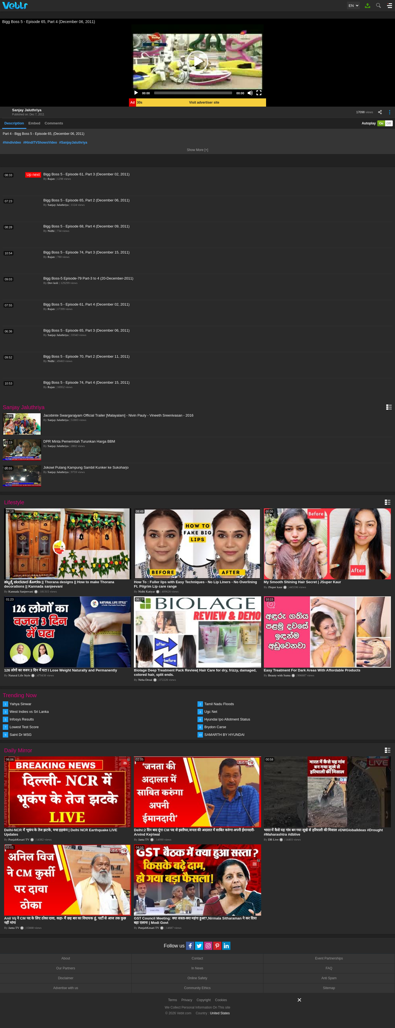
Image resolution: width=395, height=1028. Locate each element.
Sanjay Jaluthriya (26, 110)
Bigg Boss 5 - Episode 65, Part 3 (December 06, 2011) (86, 330)
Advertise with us (65, 988)
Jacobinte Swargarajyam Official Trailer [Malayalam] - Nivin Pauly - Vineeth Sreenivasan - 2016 (118, 415)
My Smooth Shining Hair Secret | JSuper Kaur (302, 582)
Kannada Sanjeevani (21, 591)
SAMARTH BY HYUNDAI (224, 735)
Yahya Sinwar (20, 704)
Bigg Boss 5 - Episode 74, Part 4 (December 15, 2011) (86, 382)
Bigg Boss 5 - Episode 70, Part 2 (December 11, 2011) (86, 356)
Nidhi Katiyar (146, 591)
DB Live (273, 839)
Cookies (221, 1000)
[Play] (136, 93)
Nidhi (51, 230)
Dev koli (53, 282)
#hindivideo (12, 142)
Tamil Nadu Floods (219, 704)
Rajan (51, 178)
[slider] (193, 93)
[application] (197, 61)
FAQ (329, 968)
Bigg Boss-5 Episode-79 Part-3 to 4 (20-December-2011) (88, 278)
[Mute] (250, 93)
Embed (34, 123)
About (65, 958)
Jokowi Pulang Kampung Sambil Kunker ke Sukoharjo (86, 467)
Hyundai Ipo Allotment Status (227, 719)
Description (14, 123)
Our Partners (65, 968)
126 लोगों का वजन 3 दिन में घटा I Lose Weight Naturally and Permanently (60, 670)
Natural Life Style (19, 675)
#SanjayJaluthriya (73, 142)
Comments (54, 123)
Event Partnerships (329, 958)
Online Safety (197, 978)
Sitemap (329, 988)
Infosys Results (22, 719)
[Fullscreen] (259, 93)
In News (197, 968)
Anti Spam (329, 978)
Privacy (186, 1000)
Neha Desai (145, 679)
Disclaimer (65, 978)
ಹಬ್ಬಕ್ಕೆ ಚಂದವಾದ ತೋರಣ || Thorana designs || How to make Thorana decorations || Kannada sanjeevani (59, 584)
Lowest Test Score (24, 727)
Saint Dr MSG (21, 735)
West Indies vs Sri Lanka (29, 712)
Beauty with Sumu (279, 675)
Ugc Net (210, 712)
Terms (172, 1000)
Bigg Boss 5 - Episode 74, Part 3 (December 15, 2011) (86, 252)
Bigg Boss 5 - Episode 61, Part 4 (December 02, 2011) (86, 304)
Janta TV (143, 839)
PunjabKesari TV (19, 839)
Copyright (204, 1000)
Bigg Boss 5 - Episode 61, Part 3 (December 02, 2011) (86, 174)
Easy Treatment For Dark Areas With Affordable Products (312, 670)
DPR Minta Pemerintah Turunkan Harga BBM (79, 441)
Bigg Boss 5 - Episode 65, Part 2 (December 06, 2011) (86, 200)
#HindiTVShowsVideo (40, 142)
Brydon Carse (215, 727)
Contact (197, 958)
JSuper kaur (275, 587)
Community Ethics (197, 988)
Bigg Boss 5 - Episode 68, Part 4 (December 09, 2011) (86, 226)
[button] (197, 61)
